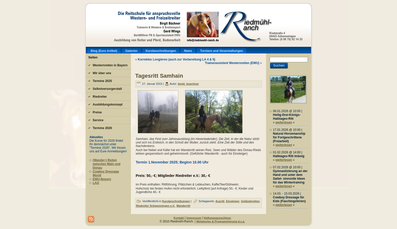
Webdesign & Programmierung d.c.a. (220, 221)
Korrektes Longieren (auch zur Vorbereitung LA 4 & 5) (176, 59)
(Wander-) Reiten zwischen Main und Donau (106, 164)
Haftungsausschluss (217, 217)
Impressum (193, 217)
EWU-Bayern (102, 179)
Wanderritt (183, 205)
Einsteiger (232, 201)
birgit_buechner (188, 83)
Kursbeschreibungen (176, 201)
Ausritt (219, 201)
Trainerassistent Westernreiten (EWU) (232, 63)
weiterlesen (283, 122)
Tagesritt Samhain (159, 76)
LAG (96, 183)
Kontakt (179, 217)
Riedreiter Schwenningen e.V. (155, 205)
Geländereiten (250, 201)
